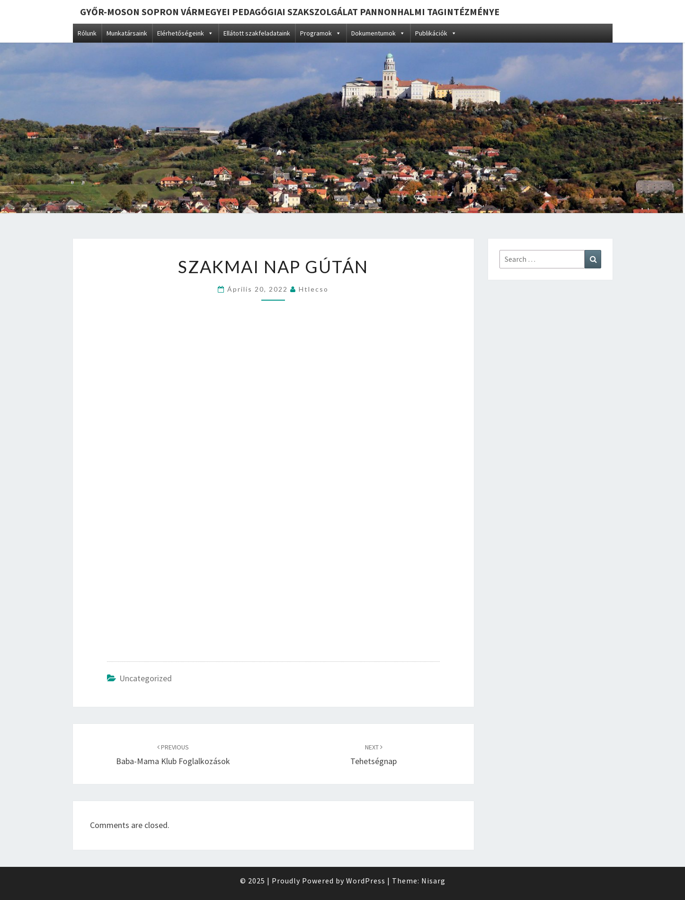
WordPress (365, 880)
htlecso (314, 289)
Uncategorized (145, 678)
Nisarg (433, 880)
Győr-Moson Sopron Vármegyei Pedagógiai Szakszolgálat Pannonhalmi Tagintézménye (289, 12)
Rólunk (87, 33)
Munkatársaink (127, 33)
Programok (320, 33)
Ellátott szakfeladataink (256, 33)
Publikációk (436, 33)
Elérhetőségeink (185, 33)
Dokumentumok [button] (378, 33)
